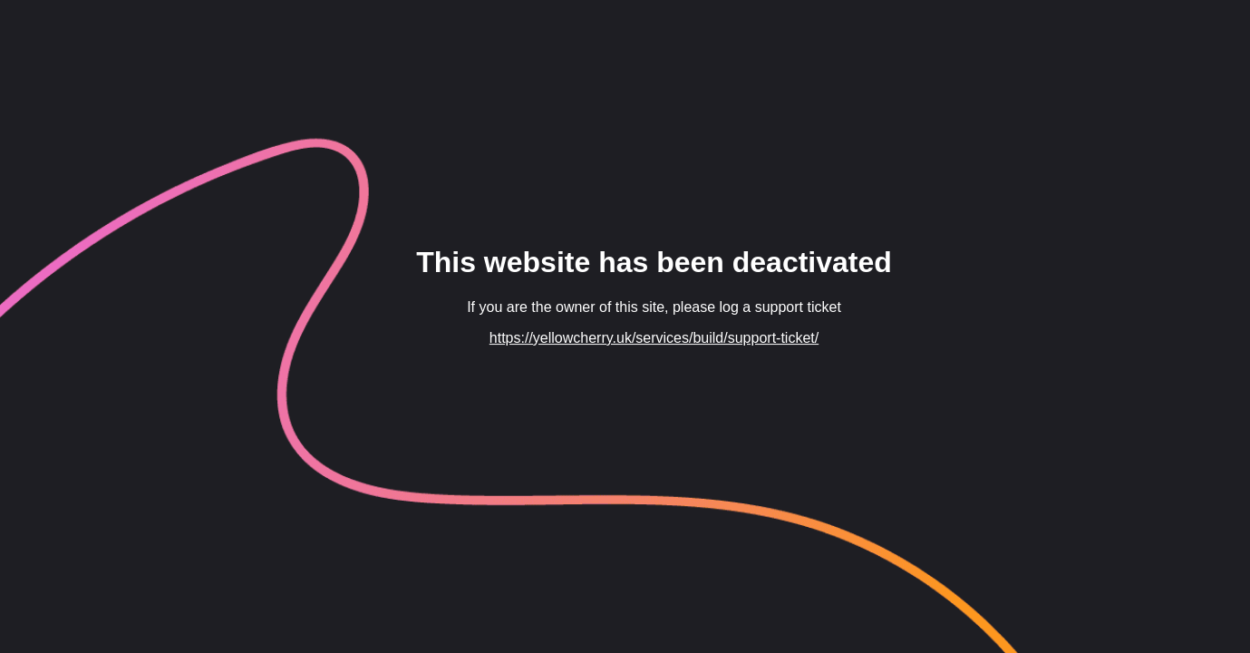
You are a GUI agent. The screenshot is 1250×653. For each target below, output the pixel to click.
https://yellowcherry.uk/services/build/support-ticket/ (654, 338)
